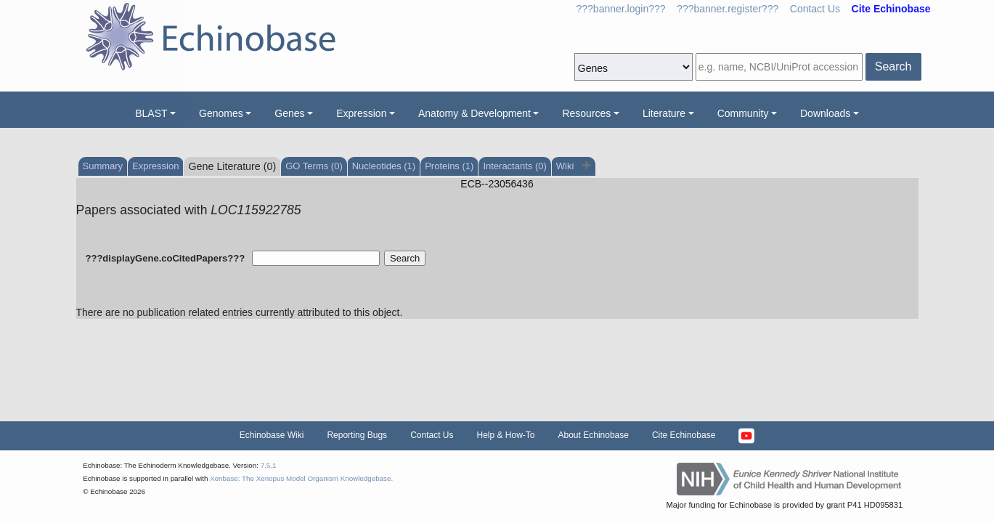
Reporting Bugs (357, 435)
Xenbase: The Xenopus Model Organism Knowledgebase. (301, 478)
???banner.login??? (621, 9)
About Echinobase (593, 435)
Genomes (221, 113)
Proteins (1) (449, 166)
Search (893, 66)
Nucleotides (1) (383, 166)
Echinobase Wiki (272, 435)
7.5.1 (269, 465)
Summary (103, 166)
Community (743, 113)
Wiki (566, 166)
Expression (361, 113)
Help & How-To (505, 435)
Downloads (825, 113)
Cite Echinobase (683, 435)
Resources (586, 113)
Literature (664, 113)
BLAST (151, 113)
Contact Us (815, 9)
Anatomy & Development (474, 113)
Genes (289, 113)
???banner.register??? (727, 9)
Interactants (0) (514, 166)
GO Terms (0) (314, 166)
